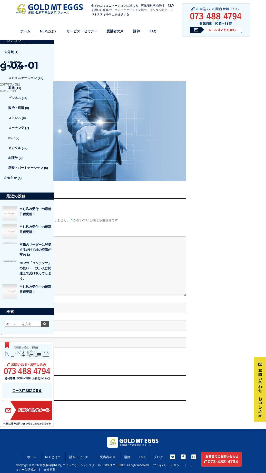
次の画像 (24, 43)
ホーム (25, 31)
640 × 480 (8, 91)
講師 (136, 31)
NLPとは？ (48, 31)
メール (6, 316)
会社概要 (49, 469)
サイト (5, 333)
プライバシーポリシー (167, 465)
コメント (7, 232)
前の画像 (6, 43)
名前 (5, 299)
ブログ (158, 457)
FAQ (153, 31)
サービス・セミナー (82, 31)
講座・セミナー (80, 457)
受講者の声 (115, 31)
